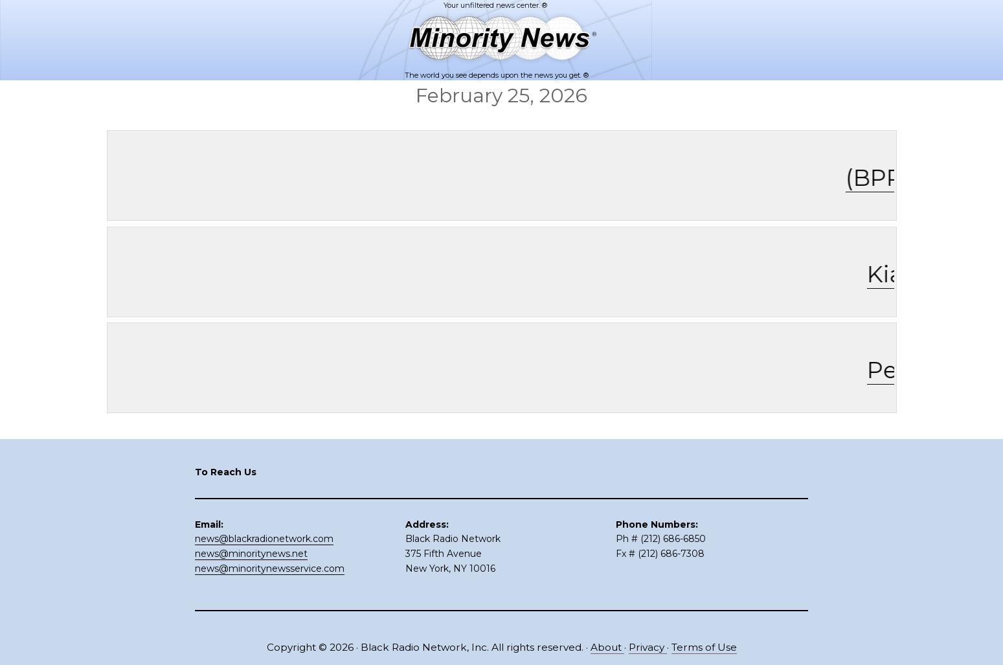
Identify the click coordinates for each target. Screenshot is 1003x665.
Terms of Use (704, 647)
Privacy (648, 647)
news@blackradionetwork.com (264, 539)
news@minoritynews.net (251, 553)
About (607, 647)
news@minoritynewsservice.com (269, 568)
